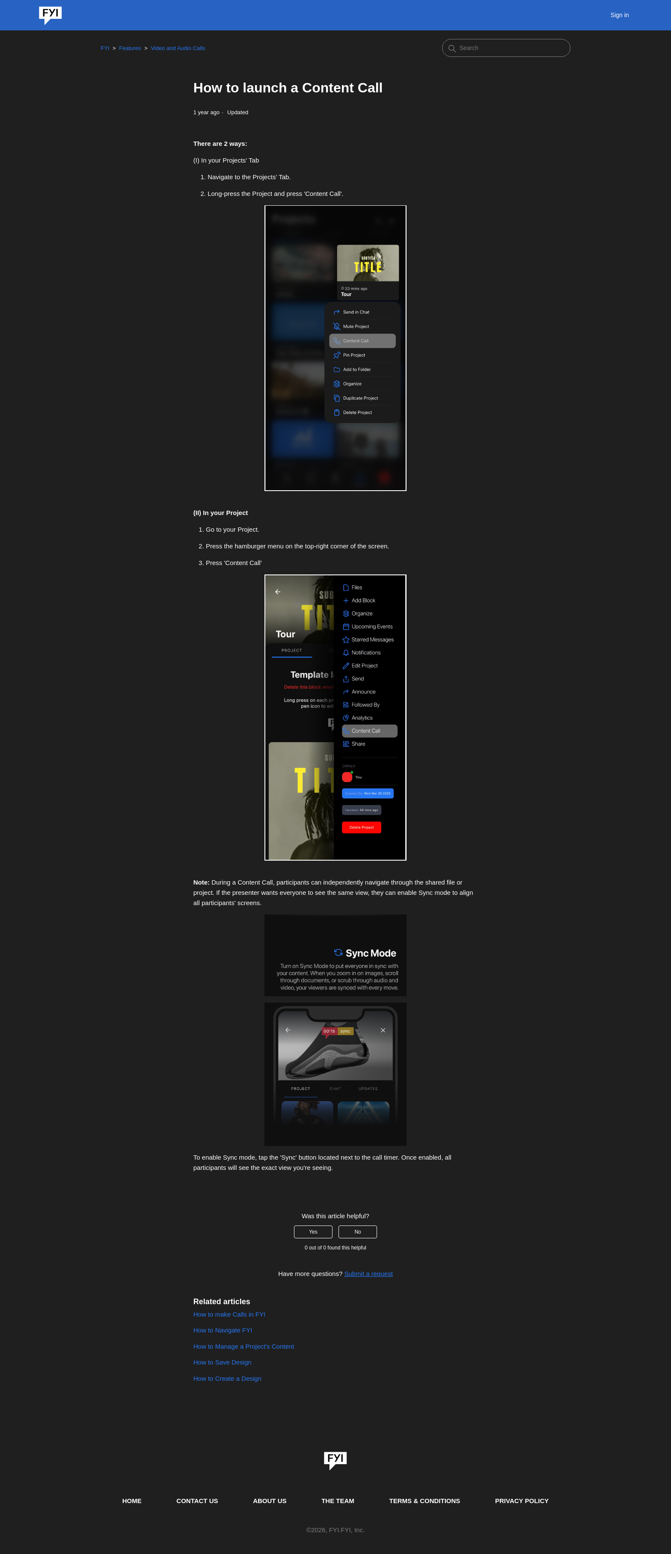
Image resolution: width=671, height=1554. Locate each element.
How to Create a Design (227, 1378)
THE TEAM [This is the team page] (337, 1500)
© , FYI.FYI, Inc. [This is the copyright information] (335, 1530)
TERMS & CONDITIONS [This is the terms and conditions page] (424, 1500)
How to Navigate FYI (222, 1330)
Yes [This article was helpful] (313, 1232)
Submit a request (368, 1273)
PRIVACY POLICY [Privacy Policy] (522, 1500)
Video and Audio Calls (178, 48)
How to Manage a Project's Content (243, 1346)
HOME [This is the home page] (132, 1500)
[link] (335, 1458)
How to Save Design (222, 1362)
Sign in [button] (620, 15)
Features (130, 48)
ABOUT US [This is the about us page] (269, 1500)
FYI (105, 48)
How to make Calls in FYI (229, 1314)
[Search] (506, 47)
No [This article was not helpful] (357, 1232)
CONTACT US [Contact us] (197, 1500)
